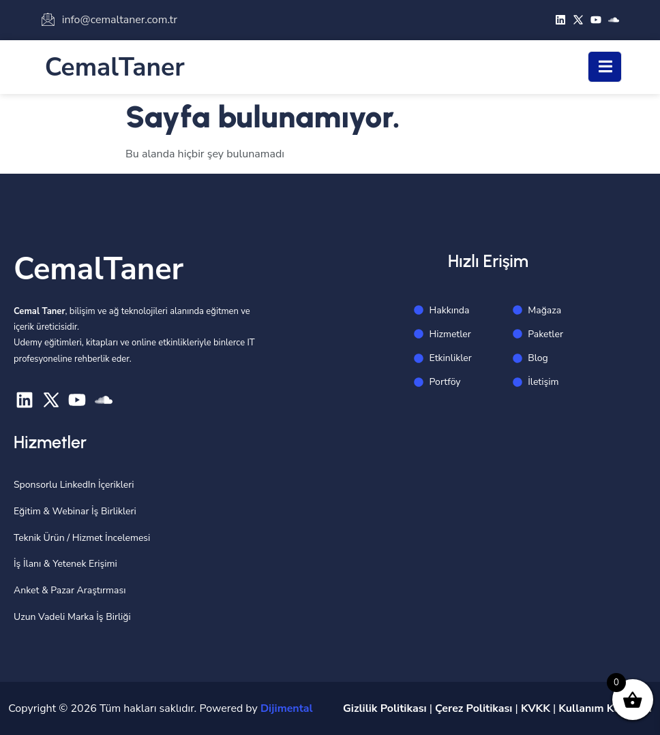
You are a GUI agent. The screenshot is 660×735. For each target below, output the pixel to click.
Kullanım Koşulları (605, 708)
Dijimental (286, 708)
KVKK (535, 708)
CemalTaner (115, 67)
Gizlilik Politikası (385, 708)
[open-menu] (605, 66)
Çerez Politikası (473, 708)
